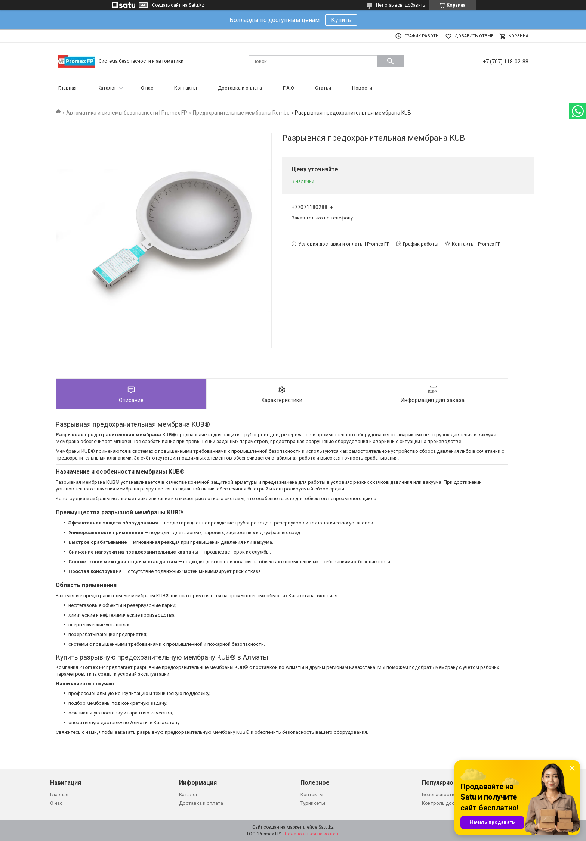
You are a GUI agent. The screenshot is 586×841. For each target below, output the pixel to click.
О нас (147, 88)
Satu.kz (326, 827)
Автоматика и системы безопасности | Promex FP (126, 113)
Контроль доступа (443, 803)
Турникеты (312, 803)
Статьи (323, 88)
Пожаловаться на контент (312, 834)
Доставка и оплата (240, 88)
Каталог (107, 88)
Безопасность (438, 794)
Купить (341, 20)
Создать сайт (166, 5)
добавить (415, 5)
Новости (362, 88)
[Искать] (390, 61)
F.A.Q (288, 88)
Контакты (185, 88)
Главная (67, 88)
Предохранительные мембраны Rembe (241, 113)
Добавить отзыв (474, 36)
